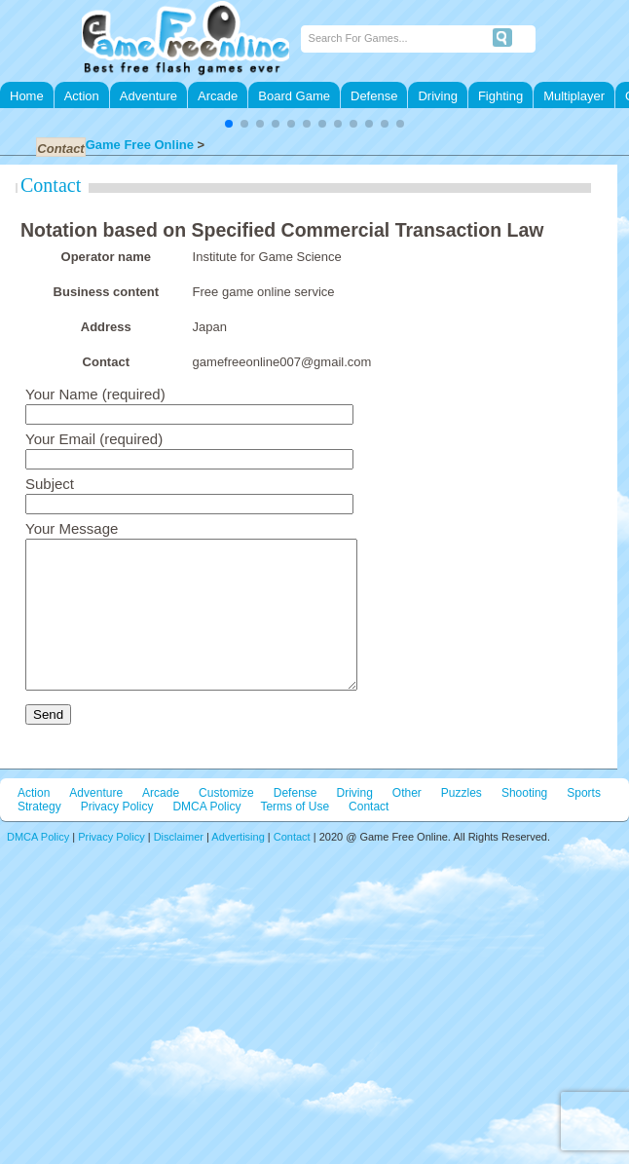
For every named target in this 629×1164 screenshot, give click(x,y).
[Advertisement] (314, 1008)
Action (81, 96)
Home (27, 96)
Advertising (237, 866)
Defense (374, 96)
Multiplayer (574, 96)
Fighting (500, 96)
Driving (437, 96)
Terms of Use (294, 836)
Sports (584, 822)
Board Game (294, 96)
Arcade (218, 96)
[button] (229, 124)
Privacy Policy (117, 836)
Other (407, 822)
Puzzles (461, 822)
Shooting (524, 822)
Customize (226, 822)
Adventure (148, 96)
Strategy (39, 836)
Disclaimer (179, 866)
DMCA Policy (206, 836)
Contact (50, 185)
